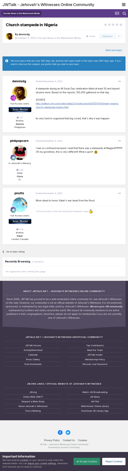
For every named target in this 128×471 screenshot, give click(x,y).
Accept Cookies (85, 461)
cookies (24, 460)
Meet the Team (95, 350)
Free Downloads (33, 364)
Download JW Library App (94, 411)
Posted (49, 81)
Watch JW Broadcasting (95, 392)
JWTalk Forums (33, 345)
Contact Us (69, 440)
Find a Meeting (33, 411)
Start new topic (114, 50)
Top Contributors (95, 345)
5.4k (20, 229)
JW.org (33, 392)
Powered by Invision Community (64, 447)
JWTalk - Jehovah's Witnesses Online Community (48, 4)
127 (20, 117)
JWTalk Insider (95, 355)
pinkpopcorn (19, 140)
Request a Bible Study (33, 401)
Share (90, 36)
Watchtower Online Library (95, 406)
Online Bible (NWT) (33, 397)
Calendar (33, 355)
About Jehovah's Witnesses (33, 406)
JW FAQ (95, 401)
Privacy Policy (52, 440)
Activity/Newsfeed (33, 350)
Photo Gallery (33, 359)
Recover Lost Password (95, 364)
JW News (95, 397)
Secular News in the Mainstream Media (59, 38)
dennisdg (24, 34)
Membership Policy (95, 359)
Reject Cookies (113, 461)
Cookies (82, 440)
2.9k (20, 170)
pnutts (19, 193)
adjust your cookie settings (42, 463)
